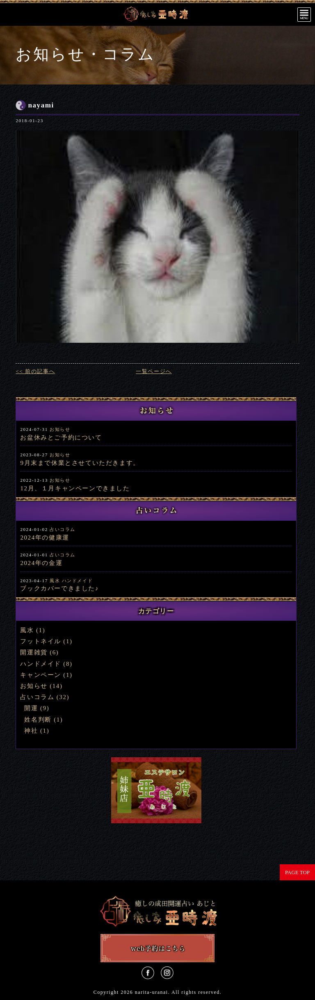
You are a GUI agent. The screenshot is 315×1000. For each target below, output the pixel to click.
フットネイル (40, 641)
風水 (55, 580)
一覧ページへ (154, 371)
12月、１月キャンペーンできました (75, 488)
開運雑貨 (33, 652)
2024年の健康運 (44, 537)
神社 (31, 730)
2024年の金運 (41, 563)
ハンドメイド (77, 580)
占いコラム (62, 529)
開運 (31, 708)
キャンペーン (40, 675)
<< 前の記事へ (35, 371)
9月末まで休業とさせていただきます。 (79, 463)
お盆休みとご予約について (61, 437)
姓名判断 (37, 719)
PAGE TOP (297, 872)
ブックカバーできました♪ (59, 588)
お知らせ (60, 429)
